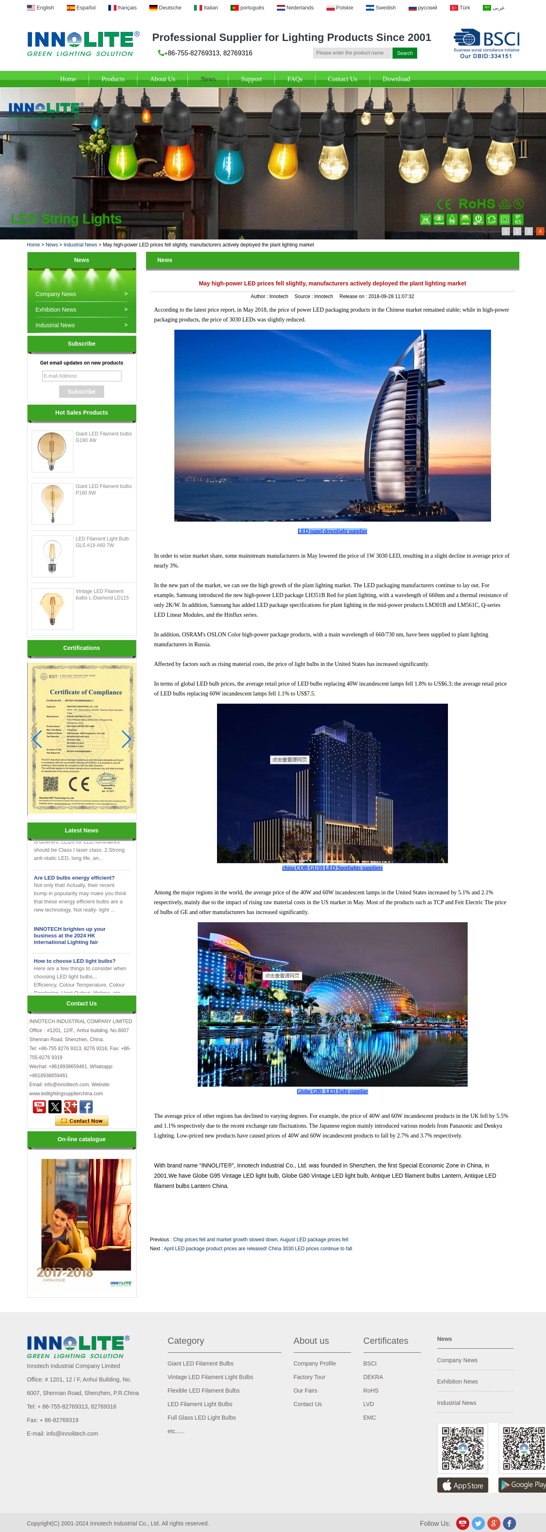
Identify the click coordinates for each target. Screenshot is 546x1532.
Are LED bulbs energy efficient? (74, 879)
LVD (368, 1404)
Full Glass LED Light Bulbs (202, 1417)
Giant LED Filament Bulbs (201, 1363)
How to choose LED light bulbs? (75, 963)
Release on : (354, 296)
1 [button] (506, 231)
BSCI (370, 1363)
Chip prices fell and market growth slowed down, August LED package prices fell (260, 1239)
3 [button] (529, 231)
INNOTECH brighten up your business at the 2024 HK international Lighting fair (70, 937)
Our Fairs (306, 1390)
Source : (304, 296)
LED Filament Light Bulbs (200, 1404)
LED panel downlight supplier (333, 531)
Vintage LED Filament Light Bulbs (211, 1377)
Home (68, 78)
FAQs (295, 78)
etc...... (176, 1431)
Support (251, 78)
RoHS (371, 1390)
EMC (369, 1417)
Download (396, 78)
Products (113, 78)
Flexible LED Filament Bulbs (204, 1390)
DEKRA (373, 1377)
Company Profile (315, 1363)
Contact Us (343, 78)
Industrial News (80, 245)
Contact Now (81, 1121)
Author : (260, 296)
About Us (163, 78)
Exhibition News (56, 309)
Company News (56, 294)
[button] (126, 739)
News (208, 78)
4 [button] (540, 231)
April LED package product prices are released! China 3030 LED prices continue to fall (258, 1249)
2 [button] (517, 231)
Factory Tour (310, 1377)
